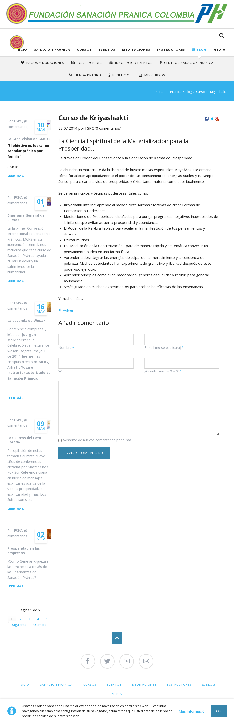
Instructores (171, 49)
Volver (68, 310)
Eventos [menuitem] (114, 685)
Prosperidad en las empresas (23, 550)
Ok (219, 711)
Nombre (66, 347)
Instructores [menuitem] (179, 685)
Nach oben (117, 638)
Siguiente (19, 624)
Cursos (84, 49)
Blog (201, 49)
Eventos (107, 49)
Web (62, 371)
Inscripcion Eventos (134, 62)
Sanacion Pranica (168, 91)
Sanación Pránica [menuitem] (56, 685)
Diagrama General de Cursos (26, 217)
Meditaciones (136, 49)
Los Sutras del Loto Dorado (24, 439)
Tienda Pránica (88, 75)
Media (219, 49)
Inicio (21, 49)
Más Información (192, 711)
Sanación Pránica (52, 49)
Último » (40, 624)
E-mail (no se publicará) (164, 347)
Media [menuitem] (117, 694)
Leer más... (17, 176)
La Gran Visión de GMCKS (28, 139)
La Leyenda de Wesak (26, 320)
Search (222, 36)
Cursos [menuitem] (89, 685)
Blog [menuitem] (210, 685)
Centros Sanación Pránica (188, 62)
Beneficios (122, 75)
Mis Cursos (154, 75)
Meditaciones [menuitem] (144, 685)
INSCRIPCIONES (90, 62)
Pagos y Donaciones (45, 62)
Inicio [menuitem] (24, 685)
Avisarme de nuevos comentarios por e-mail (97, 440)
